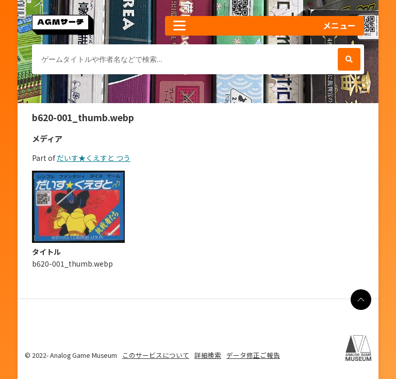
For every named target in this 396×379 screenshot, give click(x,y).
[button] (264, 26)
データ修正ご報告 (253, 355)
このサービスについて (155, 355)
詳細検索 (207, 355)
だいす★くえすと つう (93, 158)
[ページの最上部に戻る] (361, 299)
